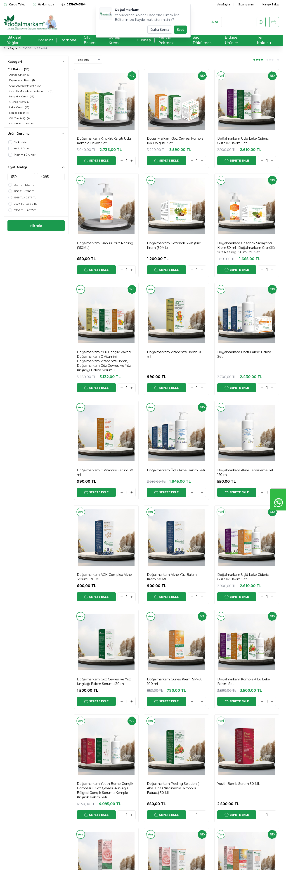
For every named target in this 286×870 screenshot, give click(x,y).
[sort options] (88, 60)
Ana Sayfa (10, 48)
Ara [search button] (214, 22)
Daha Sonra (159, 30)
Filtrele (36, 226)
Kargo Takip (270, 4)
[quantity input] (126, 160)
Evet (180, 30)
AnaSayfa (223, 4)
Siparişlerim (246, 4)
